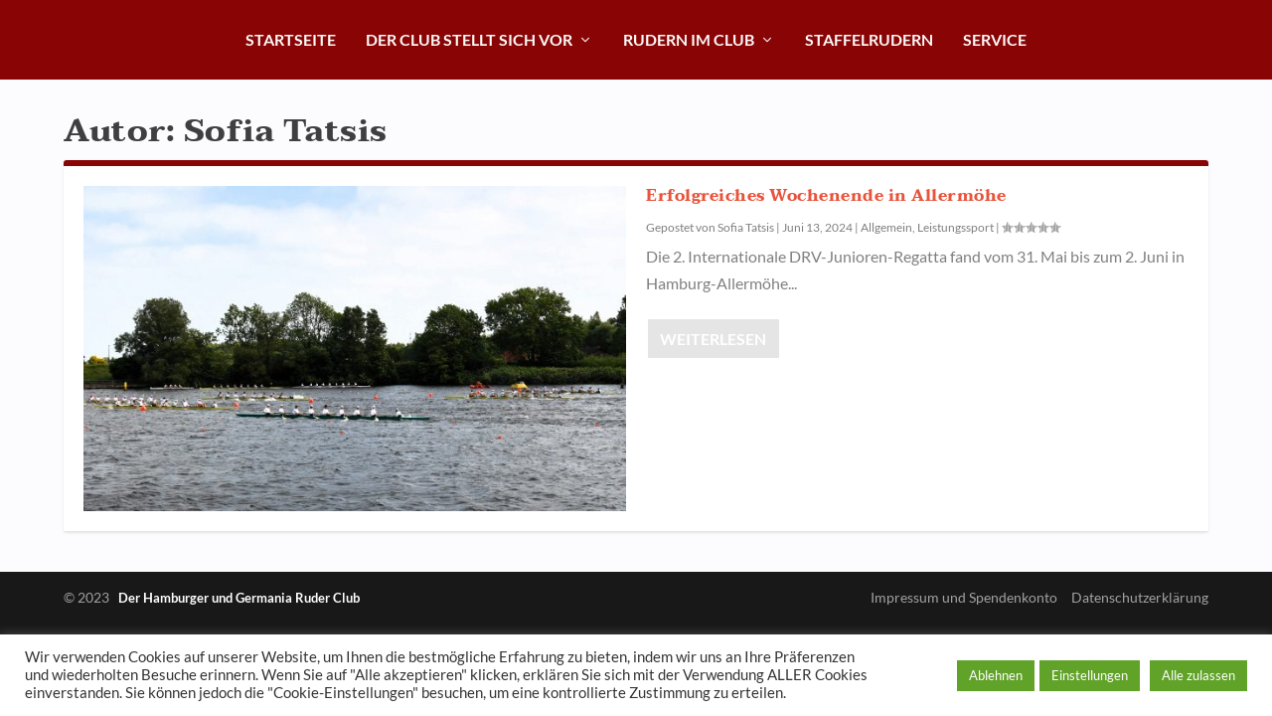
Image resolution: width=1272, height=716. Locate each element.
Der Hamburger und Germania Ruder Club (239, 598)
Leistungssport (955, 227)
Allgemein (886, 227)
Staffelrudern (869, 39)
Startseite (290, 39)
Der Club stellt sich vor (469, 39)
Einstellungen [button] (1089, 675)
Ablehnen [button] (996, 675)
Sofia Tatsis (745, 227)
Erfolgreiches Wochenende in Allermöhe (826, 196)
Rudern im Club (688, 39)
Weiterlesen (713, 338)
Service (995, 39)
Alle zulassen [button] (1198, 675)
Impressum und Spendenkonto (964, 597)
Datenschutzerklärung (1139, 597)
